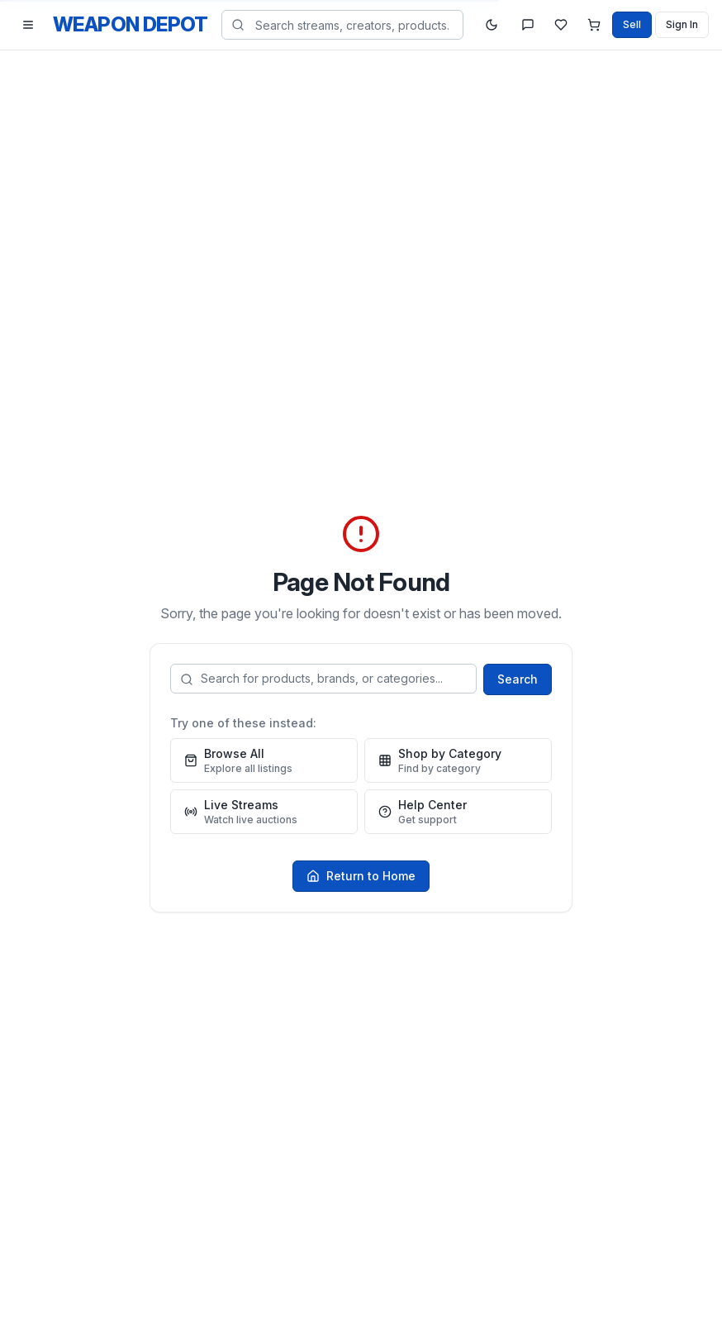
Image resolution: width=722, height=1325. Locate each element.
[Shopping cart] (594, 25)
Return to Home (361, 876)
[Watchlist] (561, 25)
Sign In (682, 24)
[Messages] (528, 25)
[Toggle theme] (491, 25)
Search (517, 679)
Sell (632, 24)
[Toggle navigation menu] (28, 25)
